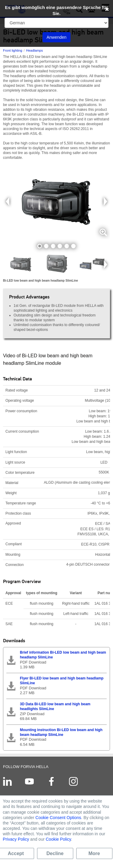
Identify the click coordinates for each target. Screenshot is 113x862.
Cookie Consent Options (58, 817)
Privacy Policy (16, 839)
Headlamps (34, 50)
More (94, 853)
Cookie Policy (58, 839)
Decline (55, 853)
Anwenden (56, 37)
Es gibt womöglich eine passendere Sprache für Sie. (56, 10)
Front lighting (12, 50)
